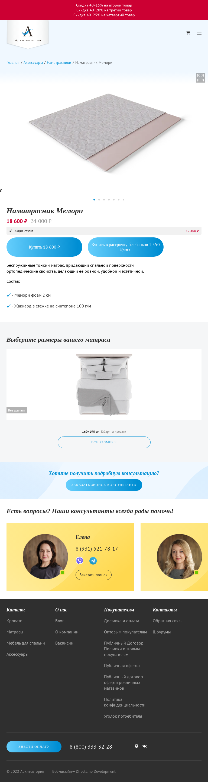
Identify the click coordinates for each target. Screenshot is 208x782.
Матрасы (14, 632)
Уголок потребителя (123, 716)
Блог (59, 620)
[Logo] (27, 35)
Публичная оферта (122, 665)
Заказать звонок (94, 574)
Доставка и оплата (121, 620)
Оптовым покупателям (125, 632)
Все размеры (104, 442)
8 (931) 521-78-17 (97, 548)
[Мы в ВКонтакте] (145, 748)
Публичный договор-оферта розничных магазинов (124, 682)
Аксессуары (17, 654)
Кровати (14, 620)
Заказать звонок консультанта (104, 485)
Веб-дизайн (62, 771)
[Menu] (199, 32)
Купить (44, 247)
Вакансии (64, 643)
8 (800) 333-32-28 (91, 746)
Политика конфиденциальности (124, 702)
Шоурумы (162, 632)
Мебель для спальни (25, 643)
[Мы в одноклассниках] (136, 748)
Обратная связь (167, 620)
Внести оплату (34, 747)
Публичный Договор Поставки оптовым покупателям (124, 648)
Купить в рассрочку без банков (126, 247)
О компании (67, 632)
